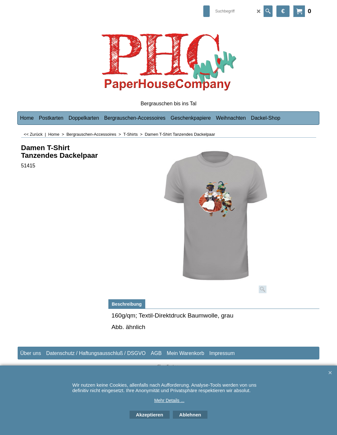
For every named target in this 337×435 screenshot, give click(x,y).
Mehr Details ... (169, 400)
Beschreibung (127, 304)
